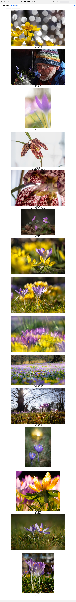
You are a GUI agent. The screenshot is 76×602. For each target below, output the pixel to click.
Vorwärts (40, 597)
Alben (2, 1)
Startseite (3, 5)
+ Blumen (9, 8)
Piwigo (40, 600)
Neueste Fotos (56, 1)
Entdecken (12, 1)
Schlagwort (8, 5)
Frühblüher (15, 5)
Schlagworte (6, 1)
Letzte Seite (44, 597)
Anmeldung (73, 1)
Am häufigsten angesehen (37, 1)
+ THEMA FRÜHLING (16, 8)
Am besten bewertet (48, 1)
